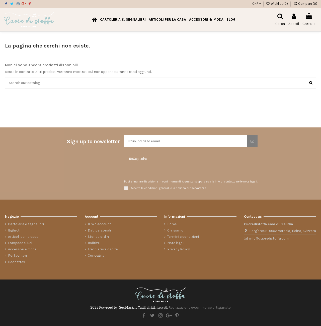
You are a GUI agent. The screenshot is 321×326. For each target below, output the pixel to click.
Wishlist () (277, 4)
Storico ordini (99, 237)
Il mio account (99, 224)
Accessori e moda (22, 249)
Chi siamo (175, 230)
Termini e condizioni (183, 237)
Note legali (175, 243)
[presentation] (154, 170)
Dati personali (99, 230)
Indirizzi (94, 243)
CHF (256, 4)
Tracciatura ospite (103, 249)
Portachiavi (17, 255)
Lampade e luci (20, 243)
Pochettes (16, 262)
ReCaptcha (138, 159)
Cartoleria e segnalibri (26, 224)
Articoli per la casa (23, 237)
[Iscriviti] (252, 141)
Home (172, 224)
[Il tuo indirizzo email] (185, 141)
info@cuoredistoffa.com (269, 238)
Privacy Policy (178, 249)
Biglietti (14, 230)
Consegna (96, 255)
